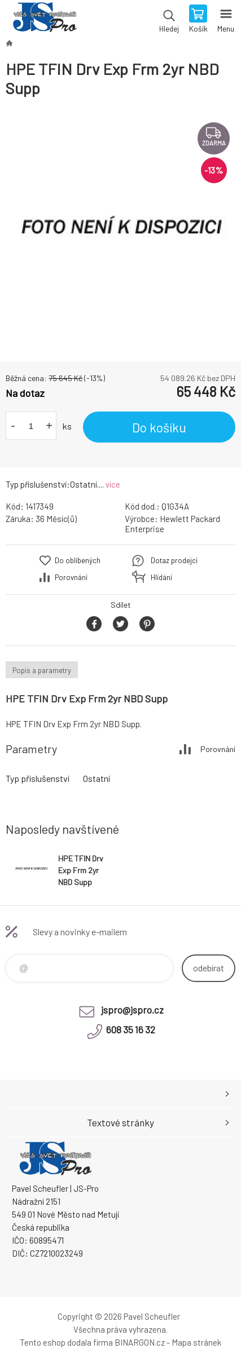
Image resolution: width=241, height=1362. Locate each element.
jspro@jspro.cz (132, 1009)
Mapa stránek (196, 1342)
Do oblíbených (77, 560)
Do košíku (159, 427)
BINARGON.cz (140, 1342)
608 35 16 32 (130, 1029)
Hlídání (161, 577)
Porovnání (71, 577)
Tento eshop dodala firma (66, 1342)
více (113, 484)
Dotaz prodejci (174, 560)
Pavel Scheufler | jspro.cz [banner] (44, 19)
